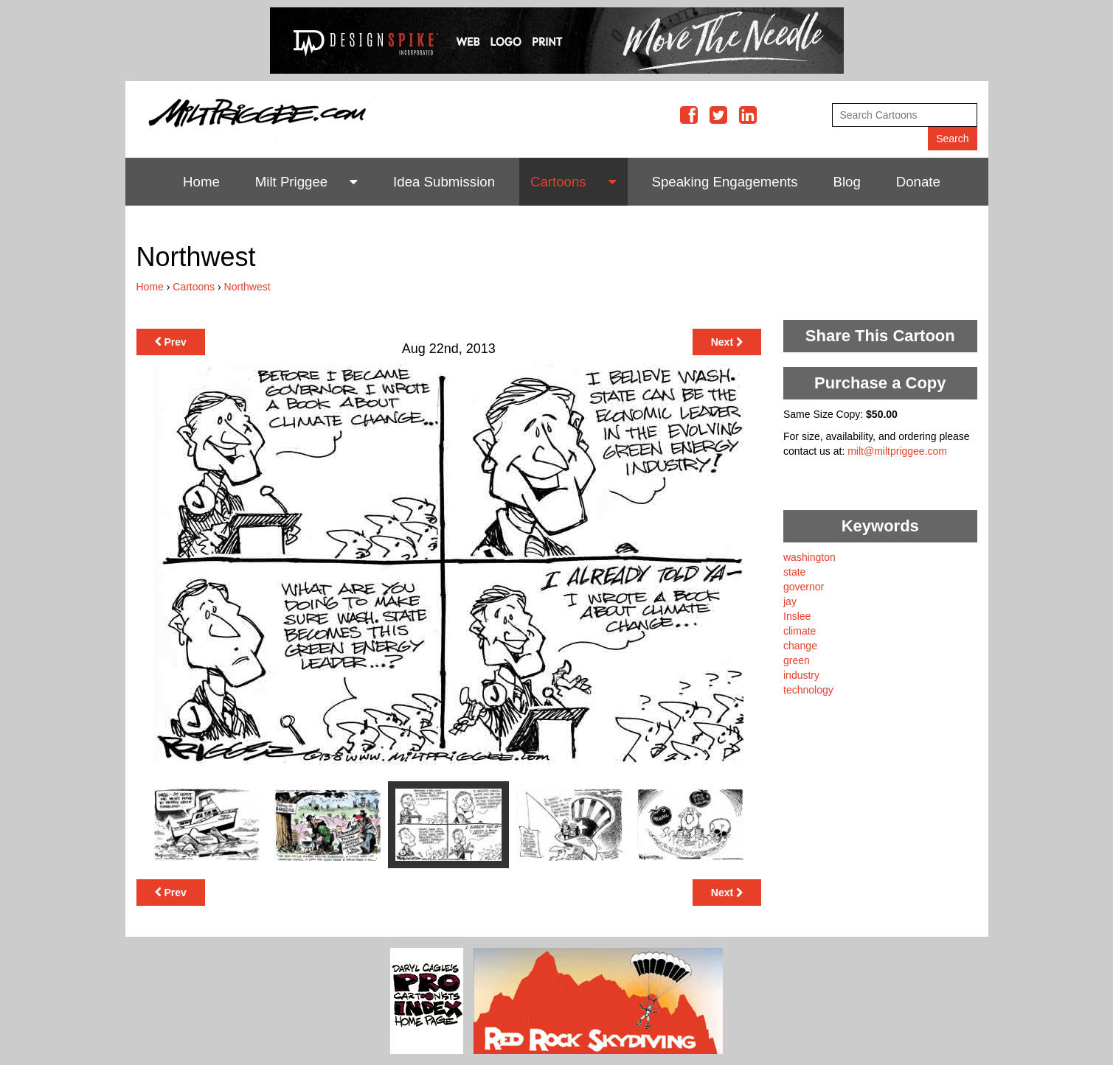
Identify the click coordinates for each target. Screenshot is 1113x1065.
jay (790, 601)
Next (727, 342)
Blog (847, 181)
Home (201, 181)
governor (803, 587)
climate (799, 631)
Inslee (797, 616)
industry (801, 675)
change (800, 646)
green (796, 660)
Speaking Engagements (725, 181)
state (794, 572)
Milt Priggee (291, 181)
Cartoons (558, 181)
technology (808, 690)
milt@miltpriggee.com (897, 451)
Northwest (247, 287)
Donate (918, 181)
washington (809, 557)
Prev (171, 342)
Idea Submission (444, 181)
